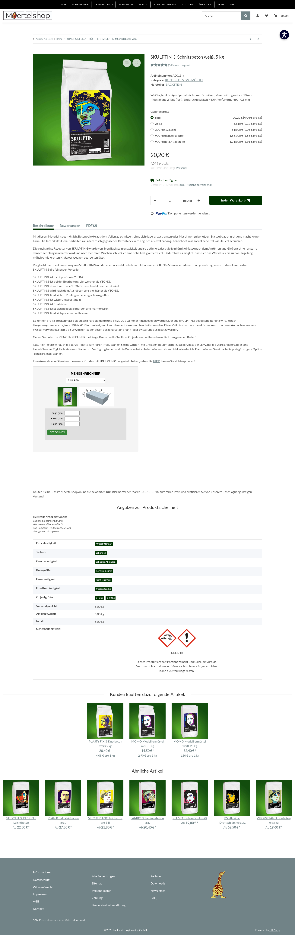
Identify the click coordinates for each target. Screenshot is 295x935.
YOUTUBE (187, 4)
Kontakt (38, 908)
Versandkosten (101, 890)
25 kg (208, 123)
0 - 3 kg (99, 597)
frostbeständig (103, 588)
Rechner (156, 876)
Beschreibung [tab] (43, 225)
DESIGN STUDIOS (103, 4)
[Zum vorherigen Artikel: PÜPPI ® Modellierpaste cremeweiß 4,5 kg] (258, 39)
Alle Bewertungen (103, 876)
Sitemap (97, 883)
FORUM (143, 4)
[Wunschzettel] (266, 16)
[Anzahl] (169, 200)
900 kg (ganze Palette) (208, 135)
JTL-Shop (274, 930)
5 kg (208, 117)
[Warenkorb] (281, 16)
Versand (181, 168)
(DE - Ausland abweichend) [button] (196, 184)
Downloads (158, 883)
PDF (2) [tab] (91, 225)
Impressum (40, 894)
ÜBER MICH (205, 4)
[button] (257, 16)
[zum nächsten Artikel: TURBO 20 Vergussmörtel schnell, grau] (250, 39)
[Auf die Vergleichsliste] (127, 63)
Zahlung (97, 898)
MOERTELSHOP (80, 4)
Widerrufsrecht (43, 887)
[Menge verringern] (155, 200)
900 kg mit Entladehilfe (208, 141)
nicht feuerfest (103, 579)
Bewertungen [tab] (70, 225)
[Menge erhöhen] (199, 200)
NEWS (220, 4)
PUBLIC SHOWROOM (165, 4)
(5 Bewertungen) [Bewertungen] (170, 65)
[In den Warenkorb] (36, 52)
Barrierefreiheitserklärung (108, 905)
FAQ (154, 898)
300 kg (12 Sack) (208, 129)
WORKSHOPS (126, 4)
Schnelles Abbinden (106, 561)
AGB (36, 901)
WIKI (232, 4)
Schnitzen (101, 552)
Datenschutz (41, 879)
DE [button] (61, 4)
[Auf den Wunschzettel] (136, 63)
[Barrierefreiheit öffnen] (284, 34)
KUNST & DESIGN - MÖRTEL (184, 80)
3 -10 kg (111, 597)
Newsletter (158, 890)
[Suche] (222, 15)
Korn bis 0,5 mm (104, 570)
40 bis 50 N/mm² (104, 543)
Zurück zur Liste (44, 38)
